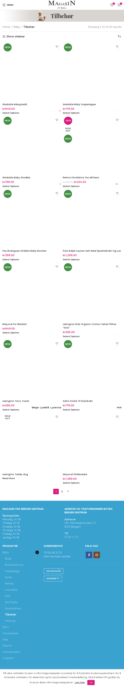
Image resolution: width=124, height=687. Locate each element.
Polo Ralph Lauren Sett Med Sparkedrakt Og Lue (91, 253)
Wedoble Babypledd (15, 104)
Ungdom (8, 662)
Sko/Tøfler (11, 607)
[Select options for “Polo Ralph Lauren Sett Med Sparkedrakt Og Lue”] (72, 263)
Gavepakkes (10, 638)
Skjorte (7, 650)
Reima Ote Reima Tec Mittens (82, 178)
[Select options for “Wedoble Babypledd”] (11, 113)
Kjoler (8, 582)
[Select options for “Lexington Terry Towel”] (11, 414)
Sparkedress (13, 613)
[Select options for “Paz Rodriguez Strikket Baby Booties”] (11, 260)
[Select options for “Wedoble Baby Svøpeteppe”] (72, 113)
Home (6, 26)
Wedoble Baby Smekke (17, 178)
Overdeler (11, 594)
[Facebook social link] (89, 560)
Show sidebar (15, 36)
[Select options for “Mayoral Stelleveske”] (72, 487)
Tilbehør (10, 619)
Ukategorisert (11, 656)
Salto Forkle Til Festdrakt (79, 405)
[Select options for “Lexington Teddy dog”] (9, 483)
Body (8, 563)
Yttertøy (10, 625)
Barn (5, 631)
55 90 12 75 (71, 541)
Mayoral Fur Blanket (15, 328)
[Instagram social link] (96, 560)
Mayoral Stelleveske (76, 479)
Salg (5, 644)
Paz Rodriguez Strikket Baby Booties (25, 251)
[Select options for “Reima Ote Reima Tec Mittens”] (72, 186)
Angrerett (52, 583)
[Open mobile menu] (8, 5)
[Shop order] (119, 36)
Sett (7, 600)
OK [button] (91, 682)
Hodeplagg (12, 575)
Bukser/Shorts (14, 569)
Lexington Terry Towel (16, 405)
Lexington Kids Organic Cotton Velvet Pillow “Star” (91, 330)
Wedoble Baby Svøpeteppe (81, 104)
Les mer (80, 682)
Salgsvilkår (53, 576)
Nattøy (9, 588)
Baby (17, 26)
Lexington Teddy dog (16, 479)
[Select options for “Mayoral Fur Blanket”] (11, 337)
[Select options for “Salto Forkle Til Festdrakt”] (72, 414)
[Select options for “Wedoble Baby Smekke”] (11, 186)
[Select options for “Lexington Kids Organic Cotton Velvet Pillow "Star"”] (72, 340)
